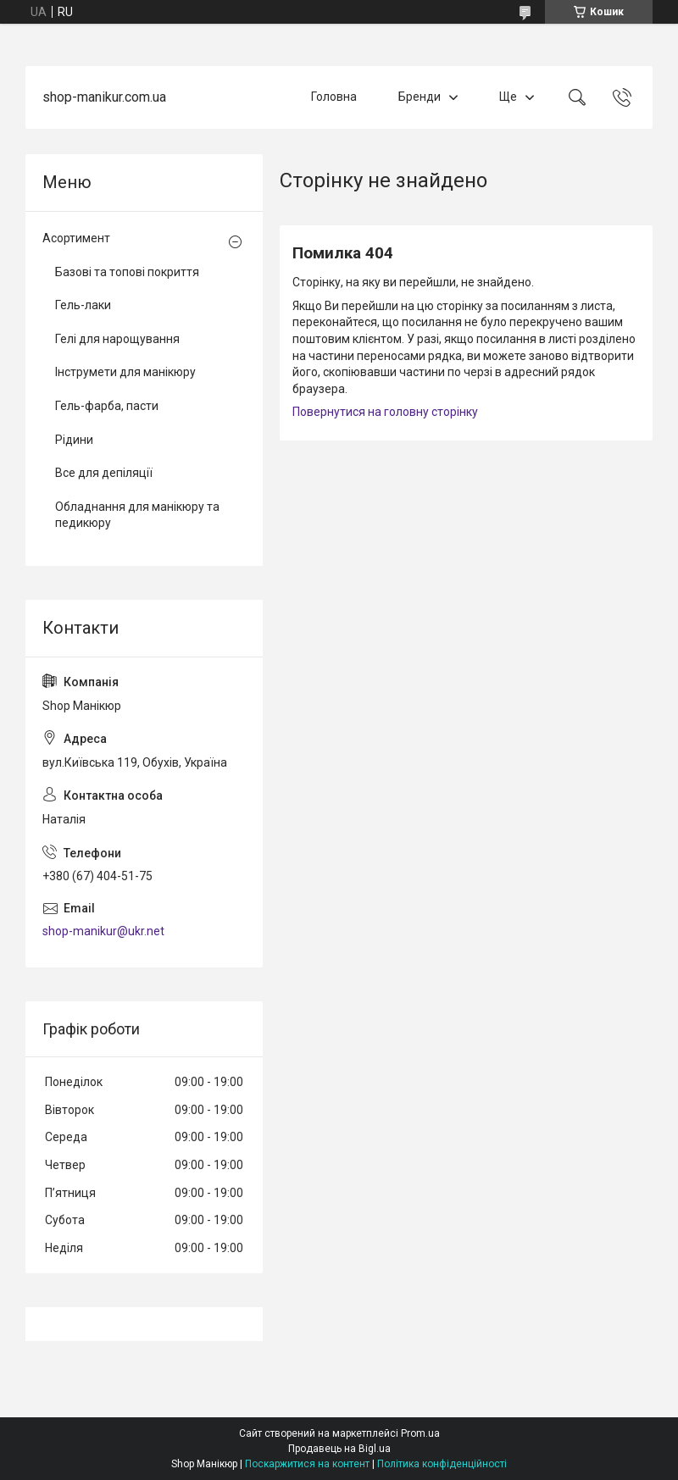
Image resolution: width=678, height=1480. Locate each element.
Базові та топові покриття (127, 272)
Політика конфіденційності (442, 1464)
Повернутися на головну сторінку (385, 412)
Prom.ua (420, 1433)
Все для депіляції (104, 472)
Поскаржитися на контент (307, 1464)
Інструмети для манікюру (125, 372)
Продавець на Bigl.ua (339, 1449)
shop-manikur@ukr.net (103, 931)
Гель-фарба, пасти (106, 406)
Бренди (419, 96)
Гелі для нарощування (117, 339)
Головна (334, 96)
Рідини (74, 439)
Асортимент (76, 238)
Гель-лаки (83, 305)
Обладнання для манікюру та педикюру (137, 515)
